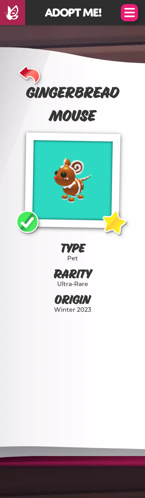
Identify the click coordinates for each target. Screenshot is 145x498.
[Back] (29, 74)
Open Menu (129, 12)
